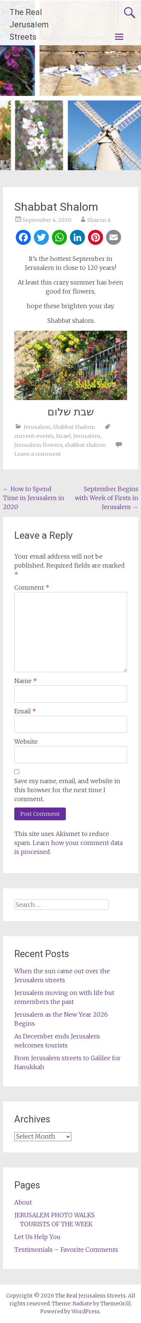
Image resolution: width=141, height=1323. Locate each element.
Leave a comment (37, 454)
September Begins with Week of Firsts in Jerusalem (106, 498)
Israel (63, 436)
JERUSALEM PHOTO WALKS (54, 1215)
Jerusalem (37, 427)
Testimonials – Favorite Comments (66, 1249)
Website (26, 741)
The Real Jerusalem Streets (29, 24)
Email (25, 711)
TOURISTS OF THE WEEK (56, 1224)
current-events (34, 436)
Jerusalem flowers (38, 445)
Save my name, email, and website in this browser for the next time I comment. (67, 790)
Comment (31, 587)
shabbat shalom (85, 445)
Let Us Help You (37, 1237)
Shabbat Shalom (74, 427)
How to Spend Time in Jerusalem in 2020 (33, 498)
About (23, 1202)
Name (25, 681)
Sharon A (99, 220)
